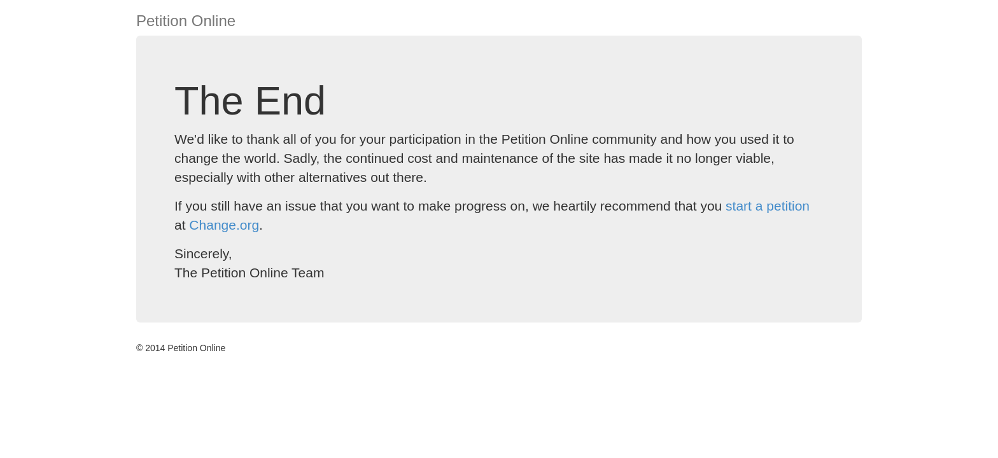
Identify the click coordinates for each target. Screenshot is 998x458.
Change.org (224, 225)
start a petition (768, 205)
